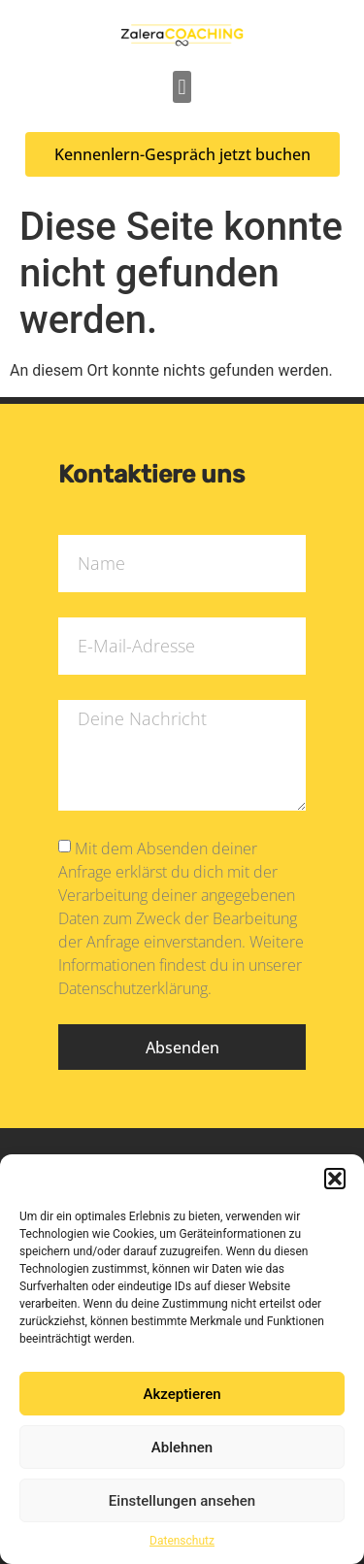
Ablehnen (182, 1447)
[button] (335, 1178)
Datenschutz (182, 1540)
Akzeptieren (181, 1394)
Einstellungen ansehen (182, 1501)
